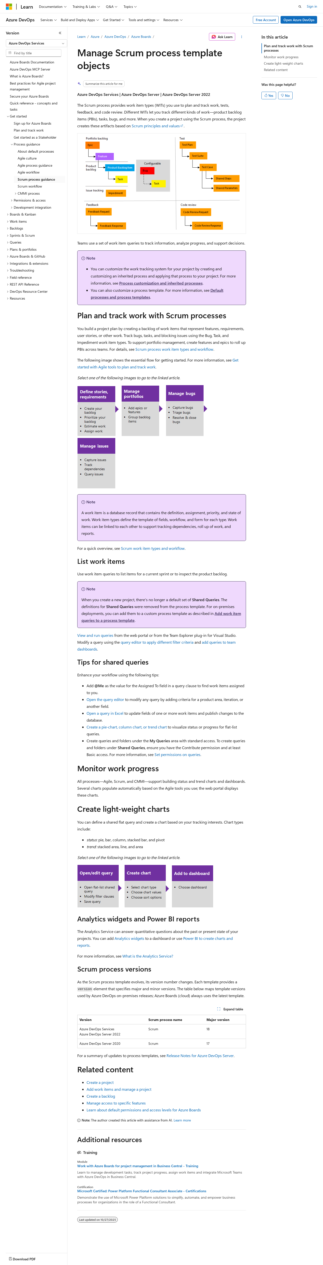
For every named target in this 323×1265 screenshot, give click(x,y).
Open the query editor (105, 699)
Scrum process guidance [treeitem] (36, 179)
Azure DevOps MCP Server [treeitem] (30, 69)
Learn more (182, 1120)
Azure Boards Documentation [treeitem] (32, 62)
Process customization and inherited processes (161, 283)
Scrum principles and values (156, 125)
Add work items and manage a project (119, 1089)
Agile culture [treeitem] (27, 158)
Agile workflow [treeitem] (28, 172)
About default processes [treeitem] (36, 151)
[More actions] (241, 37)
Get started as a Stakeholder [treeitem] (35, 137)
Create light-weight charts (283, 63)
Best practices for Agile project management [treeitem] (33, 86)
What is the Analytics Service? (147, 956)
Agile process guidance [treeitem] (35, 165)
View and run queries (95, 635)
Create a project (100, 1082)
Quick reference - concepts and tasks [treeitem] (33, 106)
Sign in (312, 6)
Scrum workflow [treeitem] (30, 186)
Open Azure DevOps (299, 19)
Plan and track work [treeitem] (29, 130)
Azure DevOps (115, 36)
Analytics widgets (129, 938)
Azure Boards (141, 36)
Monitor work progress (281, 57)
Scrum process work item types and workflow (174, 349)
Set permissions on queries (177, 754)
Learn (81, 36)
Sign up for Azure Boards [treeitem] (32, 123)
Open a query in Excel (105, 713)
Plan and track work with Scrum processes (288, 48)
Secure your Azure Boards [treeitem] (29, 96)
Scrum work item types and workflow (153, 548)
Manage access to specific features (116, 1102)
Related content (276, 69)
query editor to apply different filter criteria (157, 642)
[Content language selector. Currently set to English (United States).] (28, 1258)
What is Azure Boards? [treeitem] (26, 76)
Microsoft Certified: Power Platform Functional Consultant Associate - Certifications (141, 1191)
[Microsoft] (9, 6)
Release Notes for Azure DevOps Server (200, 1055)
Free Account (266, 19)
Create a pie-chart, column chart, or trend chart (127, 726)
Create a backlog (101, 1096)
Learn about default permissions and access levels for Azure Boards (144, 1109)
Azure (95, 36)
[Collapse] (60, 33)
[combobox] (36, 43)
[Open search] (300, 6)
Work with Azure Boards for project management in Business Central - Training (137, 1166)
